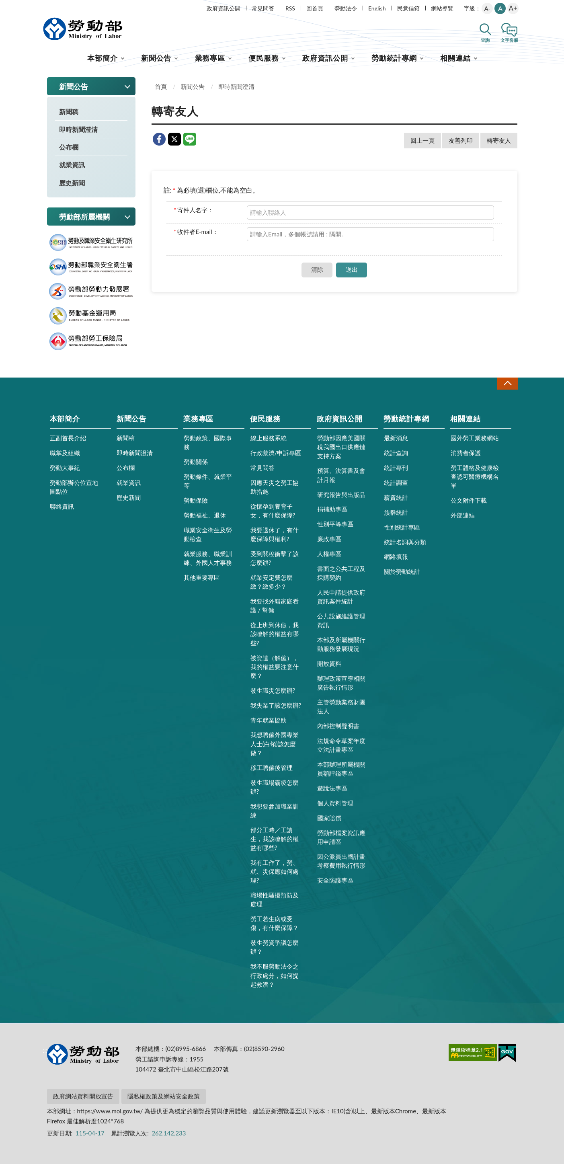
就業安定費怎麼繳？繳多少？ (271, 582)
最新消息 (396, 437)
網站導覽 (442, 8)
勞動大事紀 (65, 467)
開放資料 (329, 663)
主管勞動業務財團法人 (341, 706)
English (377, 8)
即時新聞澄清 (78, 129)
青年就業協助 (268, 720)
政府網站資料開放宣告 (83, 1096)
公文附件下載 (469, 500)
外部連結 (463, 515)
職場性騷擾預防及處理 (274, 899)
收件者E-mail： (196, 231)
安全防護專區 (335, 880)
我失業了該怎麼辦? (275, 705)
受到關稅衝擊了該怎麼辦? (274, 558)
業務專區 (210, 57)
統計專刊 (396, 467)
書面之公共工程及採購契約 (341, 573)
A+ (513, 8)
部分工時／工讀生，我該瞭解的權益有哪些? (274, 838)
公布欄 (68, 147)
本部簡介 (102, 57)
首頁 (161, 86)
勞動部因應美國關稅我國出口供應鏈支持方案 (341, 446)
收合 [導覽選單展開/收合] (507, 383)
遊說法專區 (332, 788)
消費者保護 (466, 452)
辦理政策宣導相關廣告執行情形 (341, 683)
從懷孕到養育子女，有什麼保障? (272, 511)
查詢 (485, 40)
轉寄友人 (499, 140)
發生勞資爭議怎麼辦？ (274, 947)
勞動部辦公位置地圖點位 (74, 487)
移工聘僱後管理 (271, 767)
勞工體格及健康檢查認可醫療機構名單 (475, 476)
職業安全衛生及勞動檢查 (208, 534)
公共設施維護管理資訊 (341, 620)
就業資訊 (72, 164)
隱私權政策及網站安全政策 (163, 1096)
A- (487, 8)
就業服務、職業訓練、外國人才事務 (208, 558)
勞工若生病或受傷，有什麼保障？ (274, 923)
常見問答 (263, 8)
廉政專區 (329, 538)
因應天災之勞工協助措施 (274, 487)
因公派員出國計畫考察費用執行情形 (341, 861)
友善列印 (461, 140)
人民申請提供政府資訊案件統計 (341, 597)
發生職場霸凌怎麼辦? (274, 787)
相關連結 (455, 57)
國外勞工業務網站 (475, 437)
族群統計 (396, 512)
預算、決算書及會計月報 (341, 475)
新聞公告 (156, 57)
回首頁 (314, 8)
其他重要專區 (202, 577)
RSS (290, 8)
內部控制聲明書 (338, 725)
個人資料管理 (335, 803)
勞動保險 (196, 500)
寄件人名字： (193, 210)
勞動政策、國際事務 (208, 442)
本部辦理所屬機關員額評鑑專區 (341, 769)
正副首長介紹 (68, 437)
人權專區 (329, 553)
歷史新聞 (72, 183)
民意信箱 (408, 8)
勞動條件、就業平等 (208, 481)
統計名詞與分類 (405, 542)
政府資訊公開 (223, 8)
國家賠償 (329, 817)
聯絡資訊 (62, 506)
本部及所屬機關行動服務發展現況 (341, 644)
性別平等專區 (335, 524)
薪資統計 (396, 497)
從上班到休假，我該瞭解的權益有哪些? (274, 633)
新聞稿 (68, 111)
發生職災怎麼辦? (272, 690)
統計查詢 (396, 452)
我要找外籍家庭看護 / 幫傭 (274, 605)
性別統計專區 (402, 527)
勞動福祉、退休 (205, 515)
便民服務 (263, 57)
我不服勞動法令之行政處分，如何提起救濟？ (274, 975)
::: (45, 6)
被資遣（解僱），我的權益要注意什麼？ (274, 666)
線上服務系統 (268, 437)
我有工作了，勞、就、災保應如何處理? (274, 871)
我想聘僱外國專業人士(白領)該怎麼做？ (274, 743)
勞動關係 (196, 461)
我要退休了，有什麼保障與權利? (274, 534)
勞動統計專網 (394, 57)
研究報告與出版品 (341, 494)
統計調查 (396, 482)
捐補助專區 (332, 509)
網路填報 (396, 556)
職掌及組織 (65, 452)
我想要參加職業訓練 (274, 811)
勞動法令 (345, 8)
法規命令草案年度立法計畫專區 (341, 745)
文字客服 (509, 40)
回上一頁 (422, 140)
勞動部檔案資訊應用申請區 (341, 837)
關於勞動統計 (402, 571)
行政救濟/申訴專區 (275, 452)
